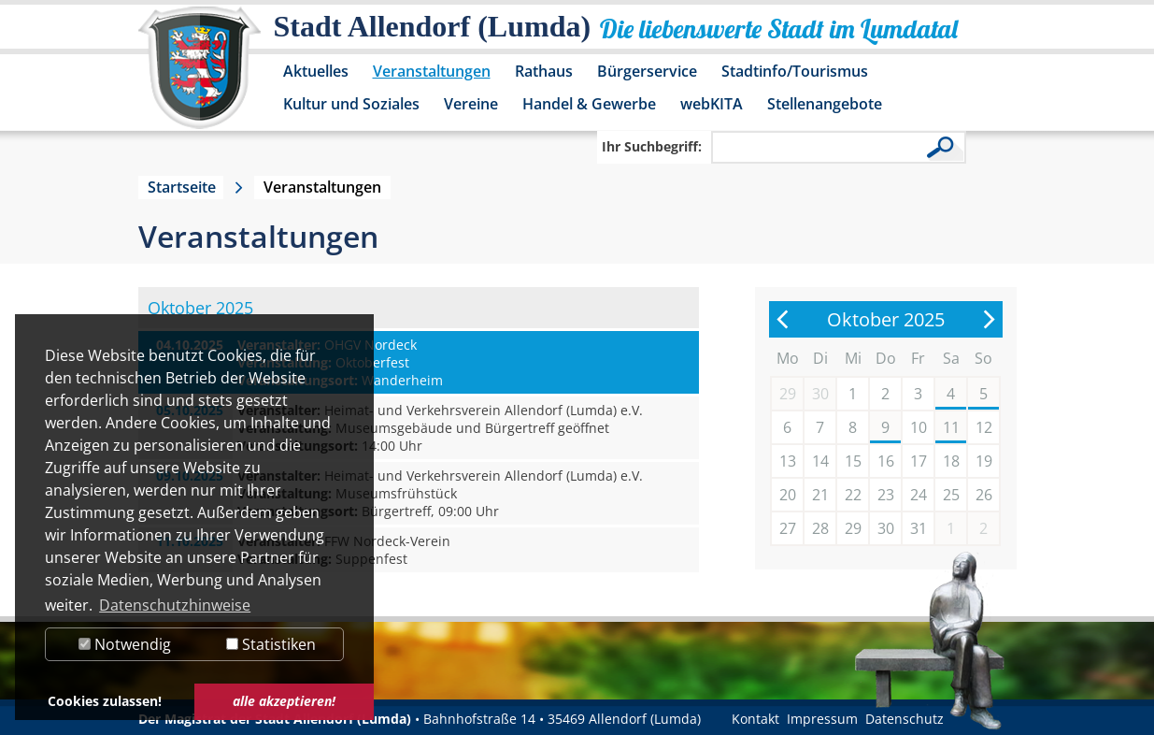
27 (787, 528)
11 (951, 427)
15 (853, 461)
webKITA (711, 104)
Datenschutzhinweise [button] (174, 605)
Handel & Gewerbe (589, 104)
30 (885, 528)
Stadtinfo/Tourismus (794, 71)
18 (951, 461)
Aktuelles (316, 71)
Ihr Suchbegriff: (652, 146)
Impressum (822, 719)
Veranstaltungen (432, 71)
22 (853, 494)
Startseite (182, 187)
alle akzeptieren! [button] (284, 701)
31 (918, 528)
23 (885, 494)
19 (984, 461)
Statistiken (271, 644)
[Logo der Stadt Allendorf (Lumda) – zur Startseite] (199, 77)
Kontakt (755, 719)
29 (853, 528)
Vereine (471, 104)
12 (984, 427)
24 (918, 494)
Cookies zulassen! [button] (105, 701)
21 (820, 494)
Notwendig (124, 644)
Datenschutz (904, 719)
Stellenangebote (824, 104)
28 (820, 528)
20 (787, 494)
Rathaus (544, 71)
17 (918, 461)
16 (885, 461)
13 (787, 461)
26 (984, 494)
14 (820, 461)
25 (951, 494)
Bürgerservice (647, 71)
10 (918, 427)
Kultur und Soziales (351, 104)
